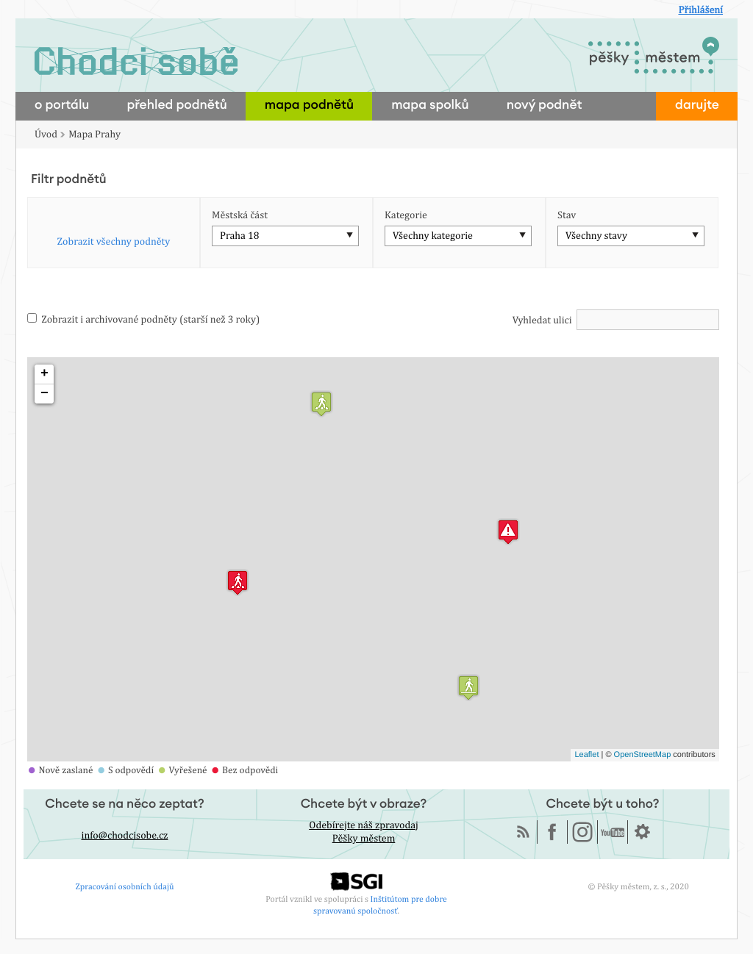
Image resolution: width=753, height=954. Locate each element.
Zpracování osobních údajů (125, 886)
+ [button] (44, 374)
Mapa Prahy (94, 134)
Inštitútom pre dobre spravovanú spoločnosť (380, 904)
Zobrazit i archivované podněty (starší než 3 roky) (143, 319)
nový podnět (544, 105)
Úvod (46, 134)
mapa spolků (430, 105)
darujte (697, 105)
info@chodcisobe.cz (125, 836)
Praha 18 (239, 236)
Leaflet (586, 754)
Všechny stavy (596, 236)
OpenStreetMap (642, 754)
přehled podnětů (176, 105)
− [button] (44, 394)
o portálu (62, 105)
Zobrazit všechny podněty (114, 242)
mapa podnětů (309, 105)
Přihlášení (700, 10)
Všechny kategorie (433, 236)
